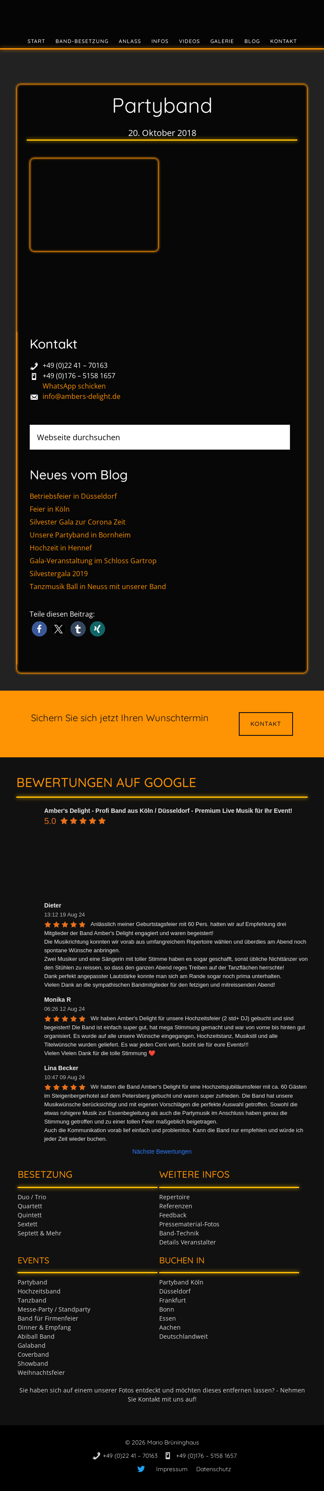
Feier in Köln (50, 509)
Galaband (32, 1345)
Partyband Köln (181, 1282)
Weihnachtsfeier (41, 1372)
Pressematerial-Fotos (189, 1224)
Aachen (170, 1327)
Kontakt (265, 724)
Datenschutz (213, 1469)
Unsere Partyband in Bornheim (80, 535)
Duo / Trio (32, 1197)
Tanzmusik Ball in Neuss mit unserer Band (98, 586)
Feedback (172, 1215)
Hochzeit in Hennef (61, 548)
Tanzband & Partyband (162, 15)
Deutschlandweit (183, 1336)
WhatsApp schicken (74, 386)
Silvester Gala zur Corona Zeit (78, 522)
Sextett (27, 1224)
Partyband (32, 1282)
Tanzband (32, 1300)
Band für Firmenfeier (48, 1318)
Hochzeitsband (39, 1291)
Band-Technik (179, 1233)
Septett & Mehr (40, 1233)
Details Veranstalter (187, 1242)
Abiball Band (36, 1336)
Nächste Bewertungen (162, 1151)
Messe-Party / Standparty (54, 1309)
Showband (33, 1363)
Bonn (166, 1309)
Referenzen (175, 1206)
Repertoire (174, 1197)
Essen (167, 1318)
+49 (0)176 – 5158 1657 (79, 375)
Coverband (33, 1354)
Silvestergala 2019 (59, 573)
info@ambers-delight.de (81, 396)
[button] (39, 628)
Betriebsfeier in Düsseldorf (73, 496)
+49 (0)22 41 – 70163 (75, 365)
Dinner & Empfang (44, 1327)
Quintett (30, 1215)
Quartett (30, 1206)
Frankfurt (172, 1300)
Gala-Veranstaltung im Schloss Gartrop (93, 560)
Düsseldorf (175, 1291)
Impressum (172, 1469)
